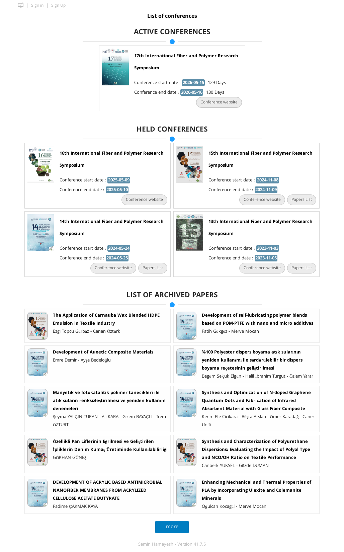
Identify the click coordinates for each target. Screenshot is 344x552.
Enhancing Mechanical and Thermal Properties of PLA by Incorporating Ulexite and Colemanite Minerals (255, 490)
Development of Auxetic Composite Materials (101, 352)
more (170, 527)
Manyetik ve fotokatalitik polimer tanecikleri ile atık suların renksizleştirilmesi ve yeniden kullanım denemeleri (107, 400)
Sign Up (58, 5)
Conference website (217, 102)
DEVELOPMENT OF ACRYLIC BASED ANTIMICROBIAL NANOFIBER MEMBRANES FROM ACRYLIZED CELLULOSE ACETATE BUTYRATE (106, 490)
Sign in (37, 5)
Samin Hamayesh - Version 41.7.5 (172, 544)
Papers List (300, 199)
